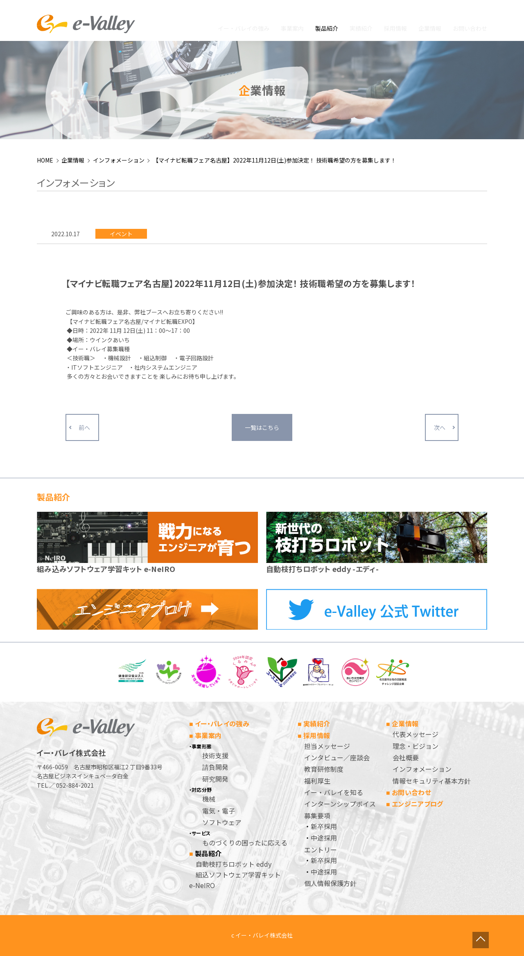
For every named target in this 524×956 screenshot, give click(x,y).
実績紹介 (361, 28)
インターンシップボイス (340, 804)
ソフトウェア (222, 822)
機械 (208, 799)
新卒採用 (324, 826)
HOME (45, 160)
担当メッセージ (327, 746)
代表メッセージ (415, 734)
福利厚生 (317, 781)
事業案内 (292, 28)
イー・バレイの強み (243, 28)
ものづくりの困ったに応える (244, 843)
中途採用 (324, 838)
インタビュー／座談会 (337, 757)
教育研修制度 (323, 769)
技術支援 (215, 755)
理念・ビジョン (415, 746)
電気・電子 (218, 811)
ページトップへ (493, 925)
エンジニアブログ (417, 804)
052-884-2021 (75, 785)
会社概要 (406, 757)
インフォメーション (119, 160)
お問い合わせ (470, 28)
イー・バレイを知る (333, 792)
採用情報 (395, 28)
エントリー (320, 849)
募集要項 (317, 815)
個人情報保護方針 (330, 883)
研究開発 (215, 779)
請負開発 (215, 767)
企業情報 (429, 28)
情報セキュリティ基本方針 (432, 781)
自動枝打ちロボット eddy (233, 864)
